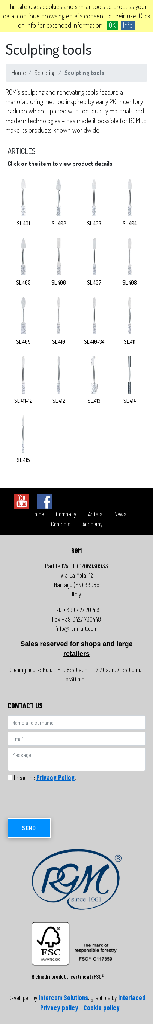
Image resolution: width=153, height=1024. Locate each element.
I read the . (45, 777)
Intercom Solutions (63, 997)
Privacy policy (59, 1007)
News (120, 514)
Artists (95, 514)
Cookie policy (102, 1007)
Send (29, 828)
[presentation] (65, 802)
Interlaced (131, 997)
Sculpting (45, 72)
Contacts (60, 524)
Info (128, 25)
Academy (92, 524)
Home (19, 72)
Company (66, 514)
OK (112, 25)
